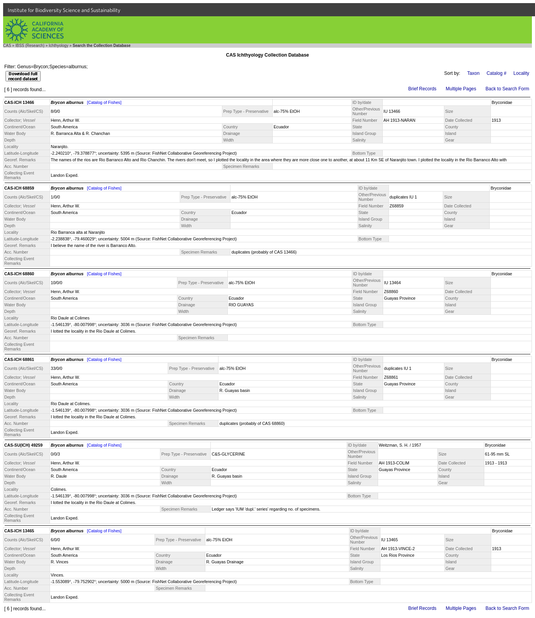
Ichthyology (59, 45)
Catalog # (496, 73)
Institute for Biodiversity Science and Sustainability (64, 10)
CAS (7, 45)
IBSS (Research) (30, 45)
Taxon (473, 73)
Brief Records (422, 88)
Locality (521, 73)
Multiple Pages (461, 88)
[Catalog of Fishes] (104, 102)
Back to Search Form (507, 88)
